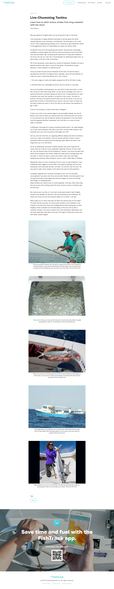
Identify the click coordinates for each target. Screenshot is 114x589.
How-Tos (33, 13)
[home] (8, 2)
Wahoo (34, 500)
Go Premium (69, 2)
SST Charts (91, 2)
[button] (99, 2)
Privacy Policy (56, 583)
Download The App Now (57, 547)
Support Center (67, 583)
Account (108, 2)
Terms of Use (46, 583)
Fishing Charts (82, 2)
